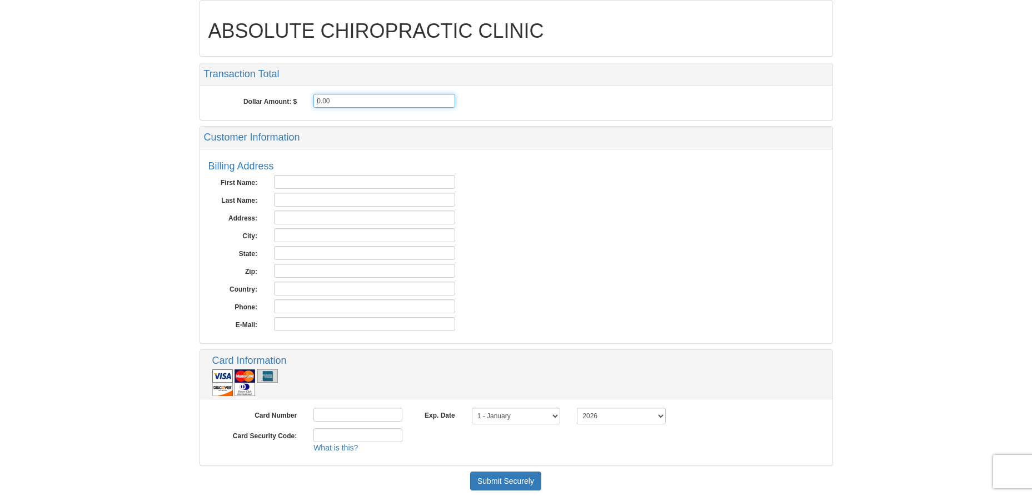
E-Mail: (246, 325)
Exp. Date (440, 415)
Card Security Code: (265, 436)
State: (248, 254)
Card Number (276, 415)
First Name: (239, 183)
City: (249, 236)
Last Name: (239, 200)
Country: (243, 289)
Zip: (251, 271)
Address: (242, 218)
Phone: (246, 307)
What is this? (335, 447)
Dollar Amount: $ (270, 102)
